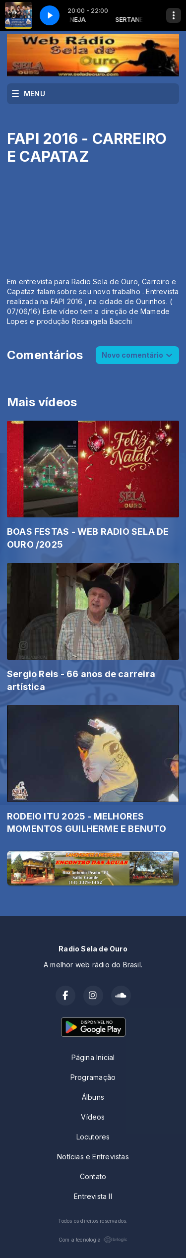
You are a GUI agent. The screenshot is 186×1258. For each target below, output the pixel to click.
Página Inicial (93, 1057)
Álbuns (93, 1097)
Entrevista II (93, 1196)
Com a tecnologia (93, 1239)
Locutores (93, 1136)
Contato (93, 1176)
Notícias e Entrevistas (93, 1156)
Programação (93, 1077)
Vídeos (93, 1117)
